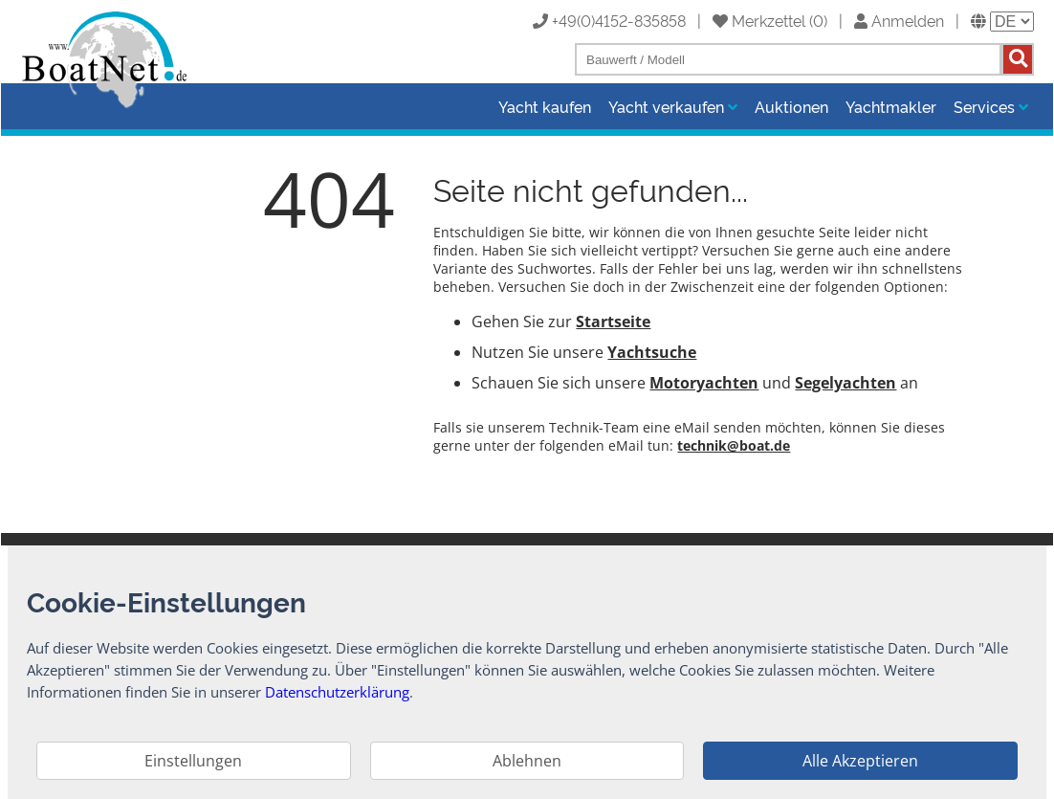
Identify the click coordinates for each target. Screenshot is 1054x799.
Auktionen (791, 106)
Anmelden (899, 20)
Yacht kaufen (544, 106)
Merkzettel (759, 20)
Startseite (613, 321)
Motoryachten (703, 382)
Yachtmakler (890, 106)
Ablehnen (527, 760)
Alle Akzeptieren (860, 760)
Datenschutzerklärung (337, 691)
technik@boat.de (733, 445)
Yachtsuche (651, 352)
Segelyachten (845, 382)
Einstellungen (193, 760)
